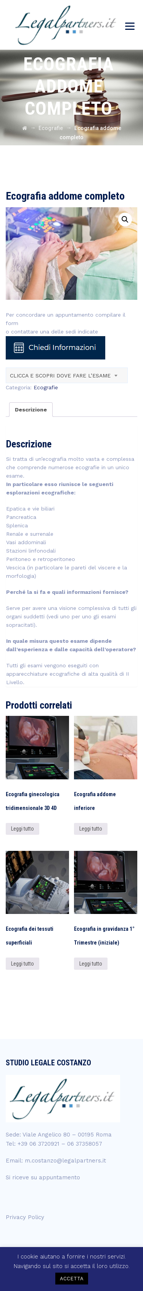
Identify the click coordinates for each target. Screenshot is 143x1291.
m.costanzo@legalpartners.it (65, 1160)
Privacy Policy (25, 1217)
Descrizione (31, 409)
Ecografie (46, 387)
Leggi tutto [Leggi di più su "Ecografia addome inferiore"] (90, 829)
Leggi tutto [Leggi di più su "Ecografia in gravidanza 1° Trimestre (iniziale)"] (90, 964)
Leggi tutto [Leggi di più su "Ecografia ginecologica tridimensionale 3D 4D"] (22, 829)
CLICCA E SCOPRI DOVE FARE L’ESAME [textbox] (60, 375)
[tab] (31, 409)
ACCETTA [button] (72, 1278)
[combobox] (67, 375)
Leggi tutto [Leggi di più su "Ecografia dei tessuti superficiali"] (22, 964)
